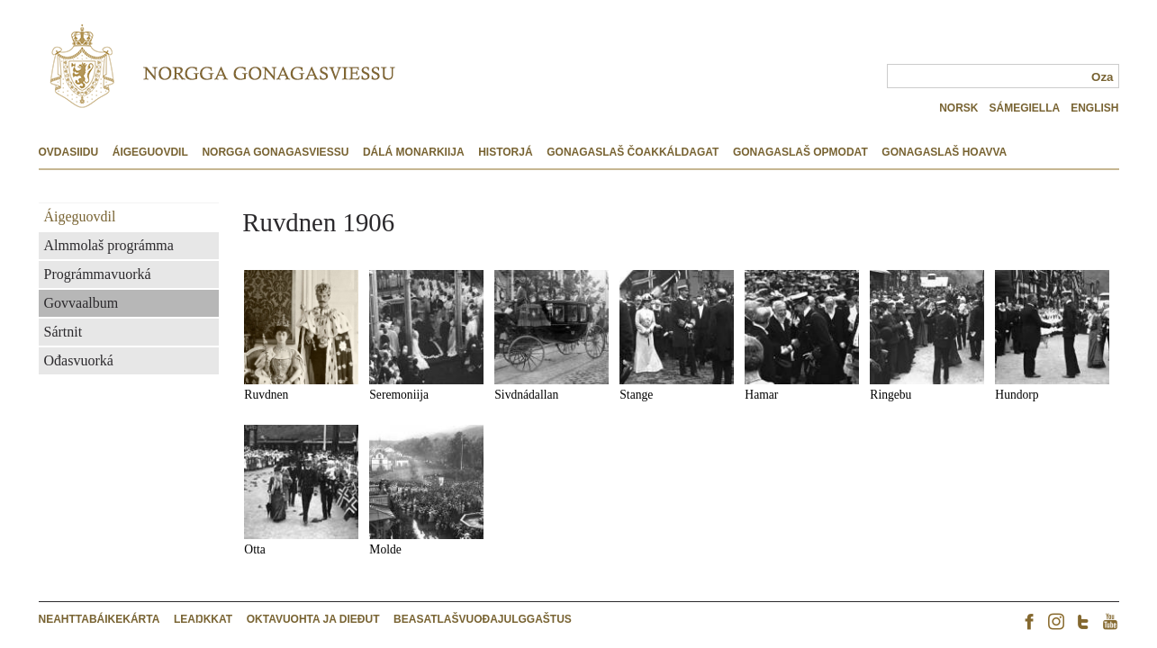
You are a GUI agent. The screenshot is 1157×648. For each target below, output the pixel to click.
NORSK (958, 108)
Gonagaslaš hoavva (944, 152)
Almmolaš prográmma (109, 245)
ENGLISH (1094, 108)
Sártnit (63, 331)
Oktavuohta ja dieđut (313, 619)
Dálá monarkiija (414, 152)
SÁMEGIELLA (1024, 108)
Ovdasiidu (69, 152)
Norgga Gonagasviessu (275, 152)
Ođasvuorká (78, 360)
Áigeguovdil (150, 152)
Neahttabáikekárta (99, 619)
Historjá (505, 152)
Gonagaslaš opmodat (800, 152)
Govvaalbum (81, 302)
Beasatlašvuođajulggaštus (482, 619)
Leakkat (203, 619)
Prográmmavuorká (97, 274)
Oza (1102, 77)
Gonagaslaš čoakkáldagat (633, 152)
